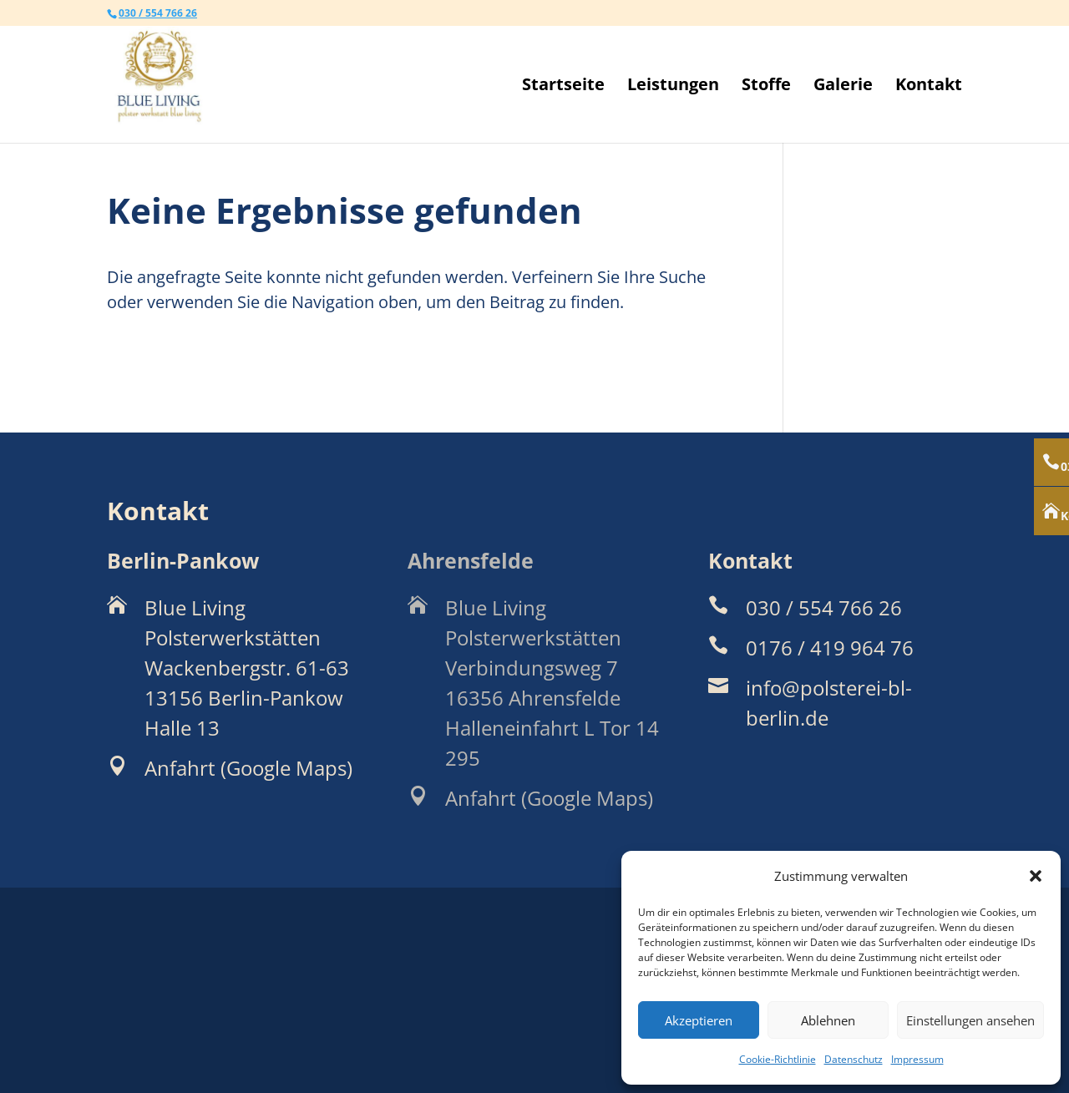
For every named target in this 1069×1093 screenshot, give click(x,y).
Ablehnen (828, 1020)
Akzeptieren (698, 1020)
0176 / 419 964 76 (830, 647)
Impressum (917, 1059)
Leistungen (673, 86)
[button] (1035, 876)
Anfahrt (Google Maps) (248, 768)
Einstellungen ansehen (970, 1020)
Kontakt (928, 86)
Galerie (843, 86)
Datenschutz (853, 1059)
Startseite (563, 86)
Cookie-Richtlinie (777, 1059)
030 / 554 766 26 (158, 13)
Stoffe (766, 86)
